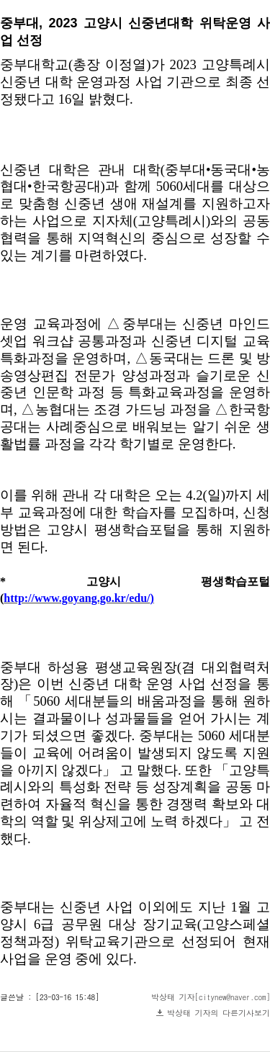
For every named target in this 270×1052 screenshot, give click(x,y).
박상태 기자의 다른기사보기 (218, 1012)
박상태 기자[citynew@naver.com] (210, 997)
